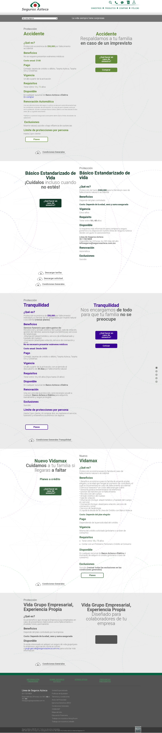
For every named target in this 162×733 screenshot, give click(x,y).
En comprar (29, 97)
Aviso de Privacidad (59, 700)
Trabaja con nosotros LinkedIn (63, 722)
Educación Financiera (60, 715)
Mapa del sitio (57, 712)
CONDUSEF (56, 709)
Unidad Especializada (59, 690)
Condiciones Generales (60, 706)
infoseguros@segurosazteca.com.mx (33, 701)
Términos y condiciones (61, 697)
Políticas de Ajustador (60, 693)
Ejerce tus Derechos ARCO (61, 703)
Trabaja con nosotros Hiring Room (65, 718)
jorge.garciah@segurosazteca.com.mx (42, 648)
